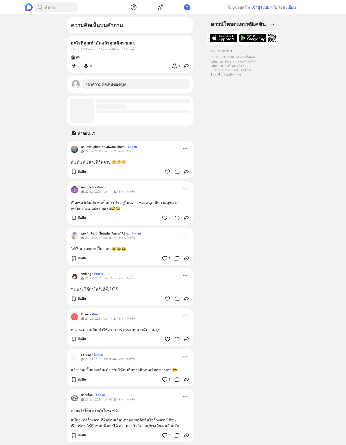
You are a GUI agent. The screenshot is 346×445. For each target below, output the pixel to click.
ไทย (238, 74)
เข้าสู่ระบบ (260, 7)
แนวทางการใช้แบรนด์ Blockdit (230, 70)
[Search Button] (39, 7)
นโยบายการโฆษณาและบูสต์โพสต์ (232, 61)
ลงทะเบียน (287, 7)
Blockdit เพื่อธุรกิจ (222, 74)
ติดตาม (132, 147)
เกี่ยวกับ (215, 57)
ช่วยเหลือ (229, 57)
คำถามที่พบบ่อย (247, 57)
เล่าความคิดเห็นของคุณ (106, 84)
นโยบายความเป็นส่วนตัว (226, 66)
